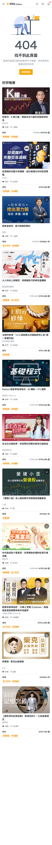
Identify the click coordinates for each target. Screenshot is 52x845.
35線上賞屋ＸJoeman (11, 613)
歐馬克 (5, 559)
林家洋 (5, 123)
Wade (4, 177)
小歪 (4, 504)
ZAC (4, 668)
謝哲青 (5, 722)
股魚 (4, 232)
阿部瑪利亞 (7, 450)
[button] (3, 4)
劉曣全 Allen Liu (9, 395)
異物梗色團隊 (8, 286)
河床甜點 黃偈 (8, 341)
